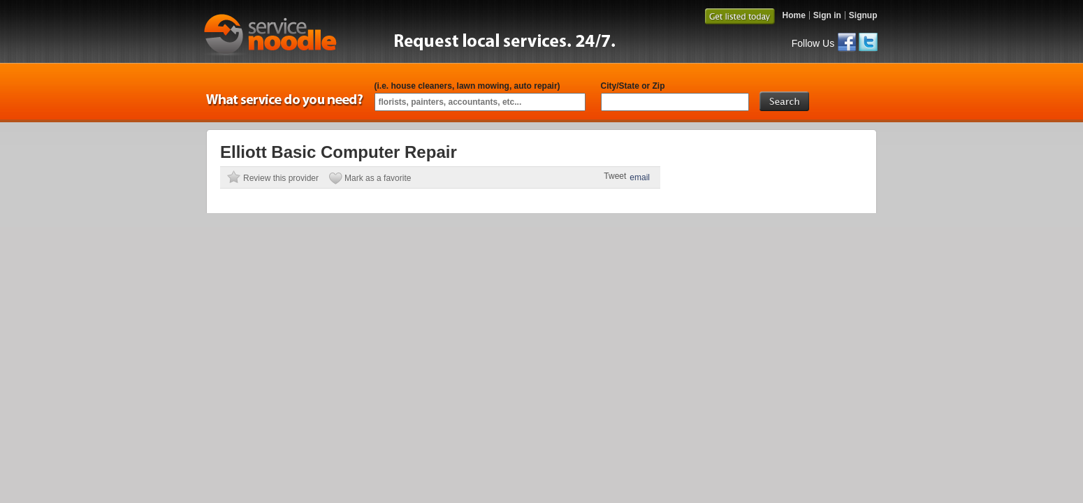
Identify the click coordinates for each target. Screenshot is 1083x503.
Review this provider (281, 178)
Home (793, 15)
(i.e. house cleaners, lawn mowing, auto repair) (467, 86)
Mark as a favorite (377, 178)
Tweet (615, 176)
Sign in (827, 15)
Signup (863, 15)
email (640, 177)
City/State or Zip (633, 86)
